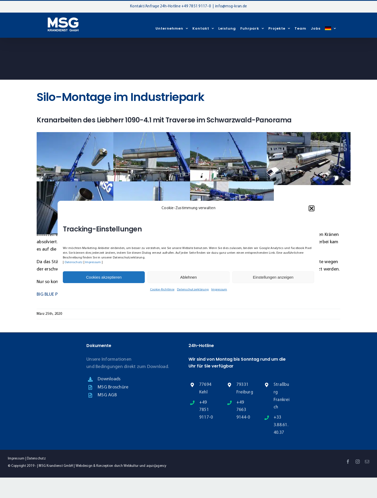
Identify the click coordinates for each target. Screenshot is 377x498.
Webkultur (131, 466)
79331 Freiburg (244, 388)
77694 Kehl (205, 388)
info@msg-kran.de (231, 6)
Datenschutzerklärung (193, 289)
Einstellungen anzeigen (273, 277)
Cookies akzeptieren (104, 277)
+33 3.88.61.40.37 (281, 425)
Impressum (93, 262)
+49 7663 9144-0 (243, 410)
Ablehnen (188, 277)
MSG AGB (107, 395)
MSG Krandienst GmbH (56, 466)
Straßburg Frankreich (282, 396)
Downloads (109, 379)
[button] (311, 208)
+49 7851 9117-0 (196, 6)
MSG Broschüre (113, 387)
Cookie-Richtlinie (162, 289)
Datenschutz (74, 262)
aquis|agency (156, 466)
